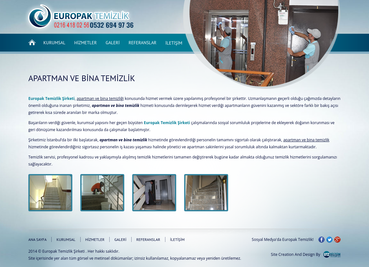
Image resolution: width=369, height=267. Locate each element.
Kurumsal (54, 43)
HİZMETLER (95, 239)
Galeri (113, 43)
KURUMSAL (65, 239)
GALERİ (120, 239)
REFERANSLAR (148, 239)
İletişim (173, 43)
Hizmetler (85, 43)
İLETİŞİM (177, 239)
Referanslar (142, 43)
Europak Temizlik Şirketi (63, 251)
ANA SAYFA (37, 239)
